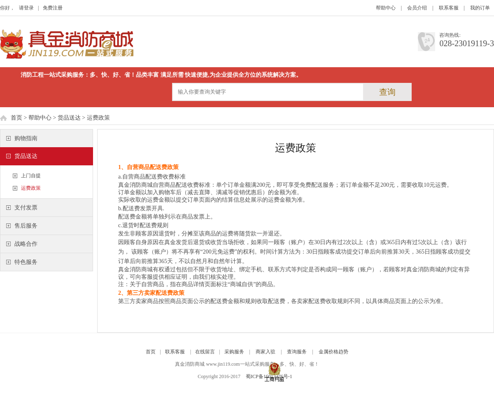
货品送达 (69, 118)
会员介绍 (417, 8)
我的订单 (480, 8)
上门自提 (31, 176)
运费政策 (31, 188)
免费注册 (53, 8)
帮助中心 (386, 8)
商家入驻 (265, 352)
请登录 (26, 8)
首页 (16, 118)
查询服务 (297, 352)
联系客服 (449, 8)
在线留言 (205, 352)
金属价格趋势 (333, 352)
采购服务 (234, 352)
